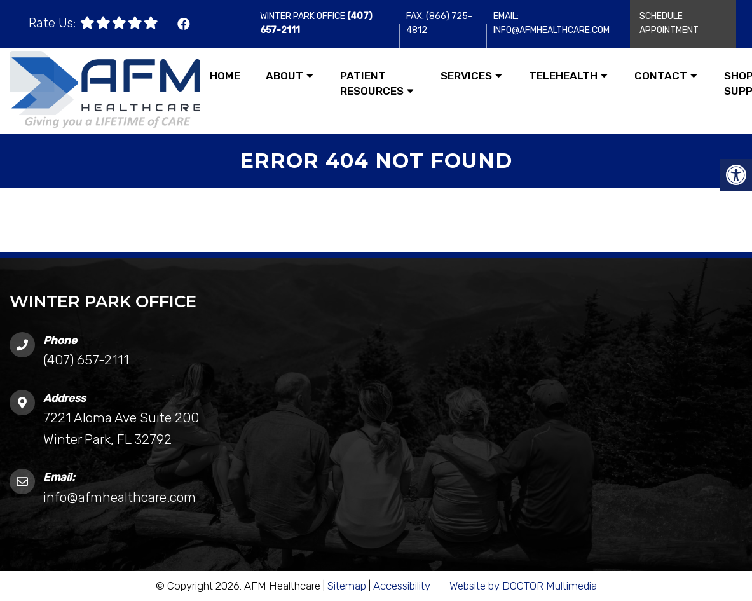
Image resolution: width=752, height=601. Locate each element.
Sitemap (346, 585)
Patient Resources (372, 83)
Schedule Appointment (669, 23)
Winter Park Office (303, 16)
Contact (660, 75)
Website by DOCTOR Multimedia (523, 585)
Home (225, 75)
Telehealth (563, 75)
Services (466, 75)
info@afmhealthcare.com (119, 497)
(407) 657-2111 (86, 360)
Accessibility (401, 585)
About (284, 75)
